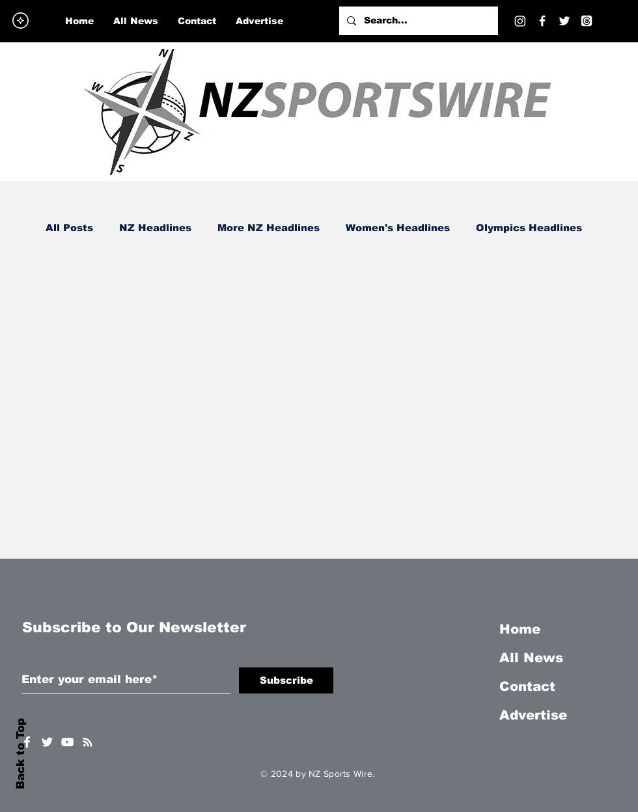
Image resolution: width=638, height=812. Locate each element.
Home (519, 629)
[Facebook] (542, 21)
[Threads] (586, 21)
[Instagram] (520, 21)
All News (531, 658)
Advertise (533, 715)
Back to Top (20, 753)
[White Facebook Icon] (27, 742)
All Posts (69, 227)
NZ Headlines (155, 227)
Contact (527, 686)
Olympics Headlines (529, 227)
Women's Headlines (398, 227)
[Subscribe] (286, 680)
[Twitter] (564, 21)
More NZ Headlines (268, 227)
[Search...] (417, 21)
